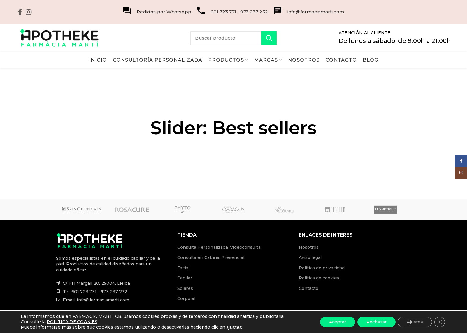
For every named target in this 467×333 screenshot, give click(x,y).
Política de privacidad (322, 268)
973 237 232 (254, 12)
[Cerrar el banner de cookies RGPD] (439, 321)
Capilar (184, 278)
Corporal (186, 298)
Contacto (308, 288)
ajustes (234, 327)
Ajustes (415, 321)
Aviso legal (310, 257)
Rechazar (376, 321)
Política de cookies (319, 278)
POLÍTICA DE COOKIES (72, 321)
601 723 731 (223, 12)
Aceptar (337, 321)
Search (269, 38)
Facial (183, 268)
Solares (185, 288)
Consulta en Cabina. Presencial (210, 257)
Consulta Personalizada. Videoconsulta (219, 247)
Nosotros (309, 247)
